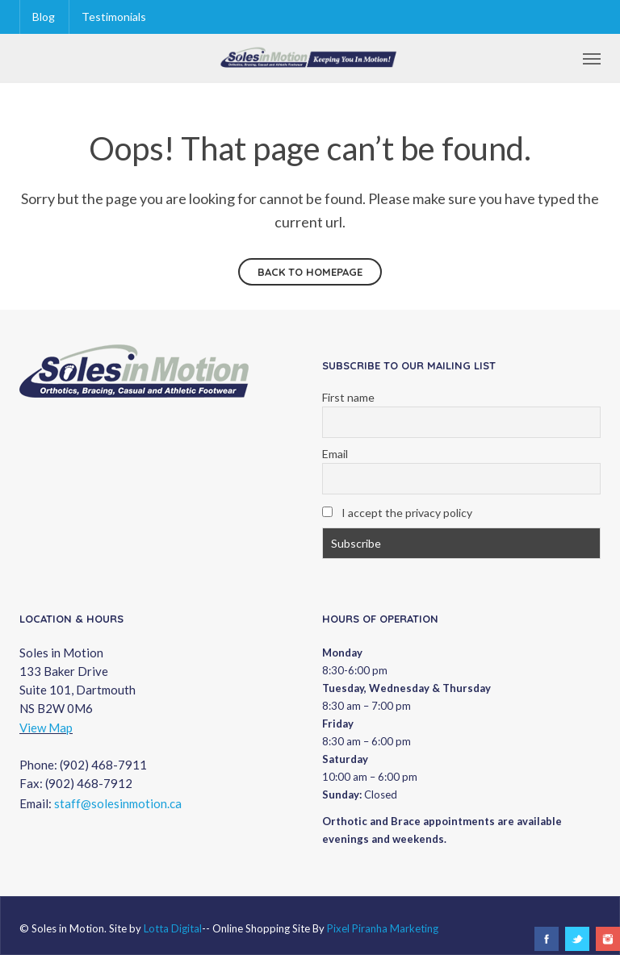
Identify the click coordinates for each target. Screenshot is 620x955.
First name (348, 397)
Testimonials (114, 16)
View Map (46, 727)
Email (335, 454)
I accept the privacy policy (397, 512)
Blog (43, 16)
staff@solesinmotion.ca (118, 803)
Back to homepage (310, 271)
